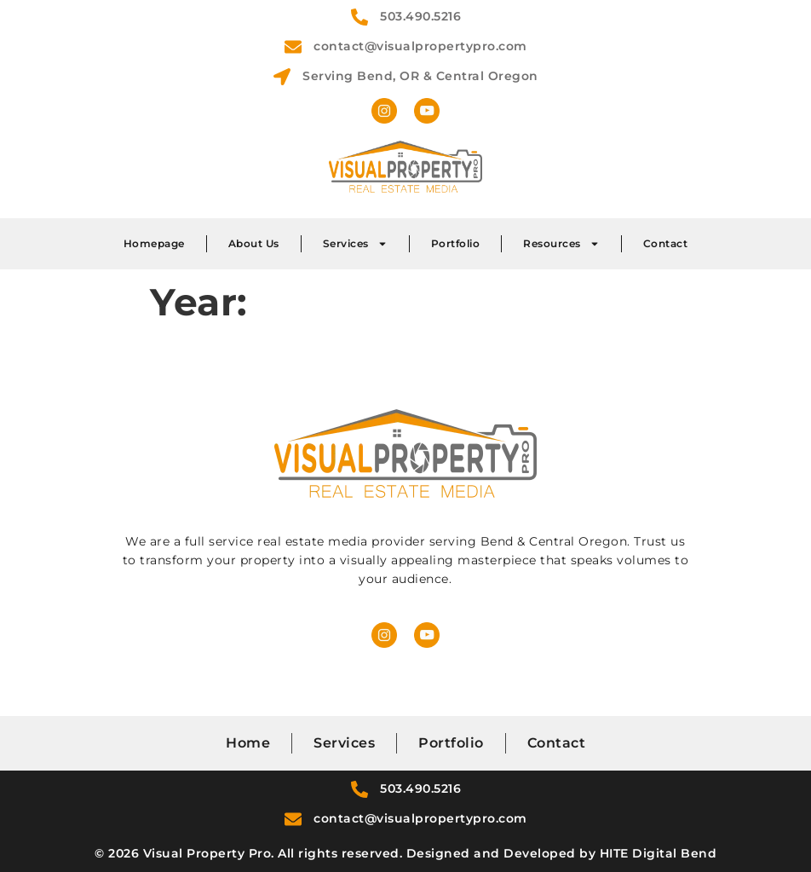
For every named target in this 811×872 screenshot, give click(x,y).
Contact (665, 243)
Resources (561, 243)
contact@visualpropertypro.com (420, 46)
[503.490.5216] (359, 17)
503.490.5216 (420, 16)
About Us (253, 243)
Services (355, 243)
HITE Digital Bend (658, 853)
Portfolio (455, 243)
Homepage (154, 243)
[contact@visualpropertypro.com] (293, 46)
